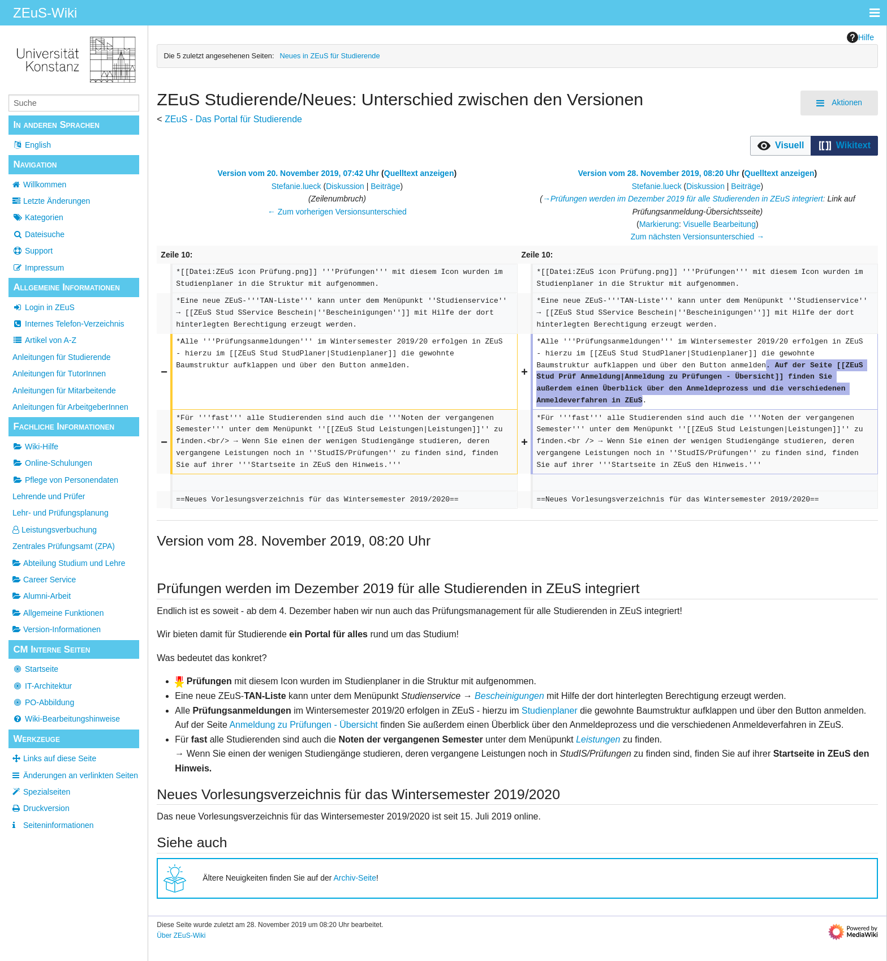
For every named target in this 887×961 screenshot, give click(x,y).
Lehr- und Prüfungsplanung (60, 512)
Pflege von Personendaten (65, 479)
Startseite (35, 668)
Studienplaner (550, 710)
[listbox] (814, 146)
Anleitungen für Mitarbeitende (64, 390)
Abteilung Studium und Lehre (69, 563)
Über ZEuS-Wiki (181, 935)
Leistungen (598, 739)
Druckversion (46, 808)
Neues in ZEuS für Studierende (329, 56)
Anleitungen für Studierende (61, 357)
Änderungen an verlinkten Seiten (80, 775)
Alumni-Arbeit (41, 595)
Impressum (38, 267)
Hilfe (860, 37)
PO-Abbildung (43, 702)
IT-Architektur (42, 685)
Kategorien (37, 217)
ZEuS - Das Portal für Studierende (233, 119)
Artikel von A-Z (44, 340)
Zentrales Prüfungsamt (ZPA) (63, 546)
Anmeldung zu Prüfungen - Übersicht (303, 725)
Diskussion (345, 186)
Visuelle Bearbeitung (719, 224)
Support (32, 250)
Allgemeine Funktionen (58, 612)
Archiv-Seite (355, 877)
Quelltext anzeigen (419, 173)
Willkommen (44, 184)
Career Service (44, 579)
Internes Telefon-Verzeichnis (68, 323)
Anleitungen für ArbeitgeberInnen (70, 406)
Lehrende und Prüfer (48, 496)
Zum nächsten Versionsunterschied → (698, 236)
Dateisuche (38, 234)
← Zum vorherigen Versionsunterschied (337, 211)
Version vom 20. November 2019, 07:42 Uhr (299, 173)
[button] (781, 146)
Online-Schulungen (52, 462)
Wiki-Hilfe (35, 446)
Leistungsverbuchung (54, 529)
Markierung (659, 224)
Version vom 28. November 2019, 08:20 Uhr (659, 173)
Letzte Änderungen (56, 200)
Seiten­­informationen (58, 825)
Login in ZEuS (43, 307)
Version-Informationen (56, 629)
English (31, 144)
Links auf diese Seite (59, 758)
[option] (780, 145)
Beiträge (385, 186)
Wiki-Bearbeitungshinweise (66, 718)
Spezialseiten (46, 791)
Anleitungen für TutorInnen (59, 373)
